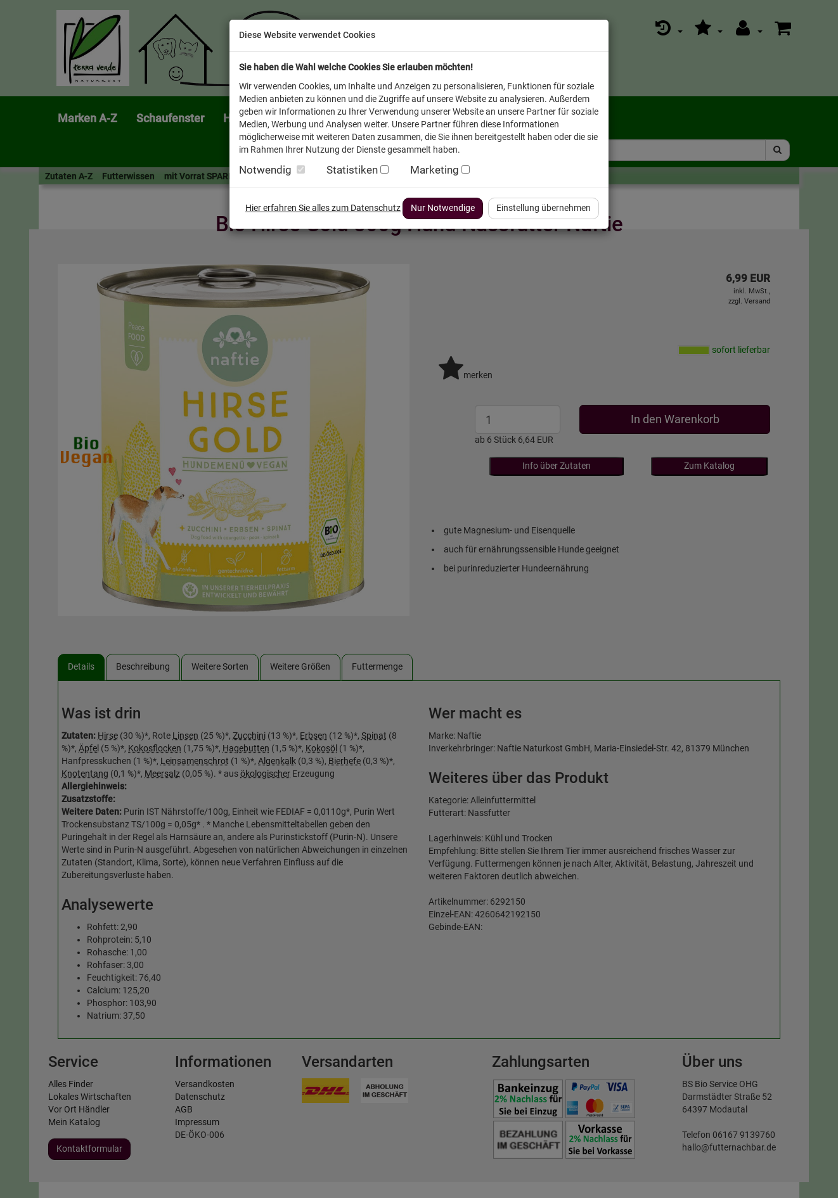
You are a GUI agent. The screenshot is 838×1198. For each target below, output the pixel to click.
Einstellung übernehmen (543, 208)
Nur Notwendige (443, 208)
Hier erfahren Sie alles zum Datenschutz (323, 208)
